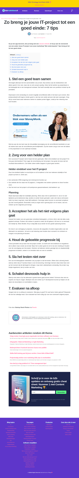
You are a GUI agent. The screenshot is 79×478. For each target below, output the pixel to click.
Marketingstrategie (11, 438)
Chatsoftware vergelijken (30, 449)
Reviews (36, 10)
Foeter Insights (68, 432)
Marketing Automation (11, 432)
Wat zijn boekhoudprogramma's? (30, 457)
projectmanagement (40, 37)
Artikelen (24, 10)
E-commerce (11, 426)
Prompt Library (30, 440)
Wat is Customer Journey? (30, 428)
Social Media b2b (11, 442)
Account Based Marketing (10, 446)
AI (10, 424)
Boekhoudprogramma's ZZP (30, 461)
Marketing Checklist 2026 (29, 434)
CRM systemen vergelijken (30, 445)
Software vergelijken (29, 463)
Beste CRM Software (29, 453)
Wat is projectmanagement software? (30, 451)
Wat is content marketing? (30, 426)
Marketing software (30, 465)
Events (68, 430)
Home (2, 18)
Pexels (34, 307)
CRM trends (10, 436)
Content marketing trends (10, 428)
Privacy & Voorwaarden (68, 428)
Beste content (68, 434)
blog (6, 18)
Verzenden (61, 392)
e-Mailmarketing (10, 444)
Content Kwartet (49, 426)
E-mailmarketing (29, 424)
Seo (11, 440)
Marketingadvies (49, 428)
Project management (12, 18)
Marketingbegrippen (30, 436)
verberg (18, 54)
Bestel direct (39, 5)
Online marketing (11, 434)
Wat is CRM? (30, 455)
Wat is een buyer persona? (30, 430)
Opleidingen (48, 10)
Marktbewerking (10, 430)
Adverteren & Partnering (68, 426)
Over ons (60, 10)
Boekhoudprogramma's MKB (30, 459)
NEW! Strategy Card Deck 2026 (39, 2)
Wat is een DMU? (30, 432)
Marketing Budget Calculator (30, 438)
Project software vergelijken (30, 447)
